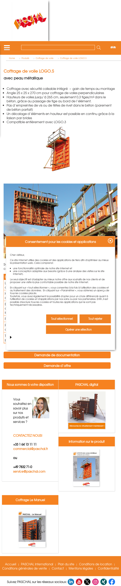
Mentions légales (81, 568)
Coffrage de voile (45, 58)
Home (12, 58)
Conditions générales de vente (24, 568)
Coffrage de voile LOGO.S (73, 58)
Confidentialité (108, 568)
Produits (25, 58)
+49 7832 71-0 (22, 467)
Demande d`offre (57, 365)
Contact (58, 568)
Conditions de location (95, 564)
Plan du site (66, 564)
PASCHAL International (37, 564)
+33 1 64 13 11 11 (25, 444)
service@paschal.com (29, 471)
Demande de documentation (57, 354)
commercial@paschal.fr (30, 449)
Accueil (10, 564)
